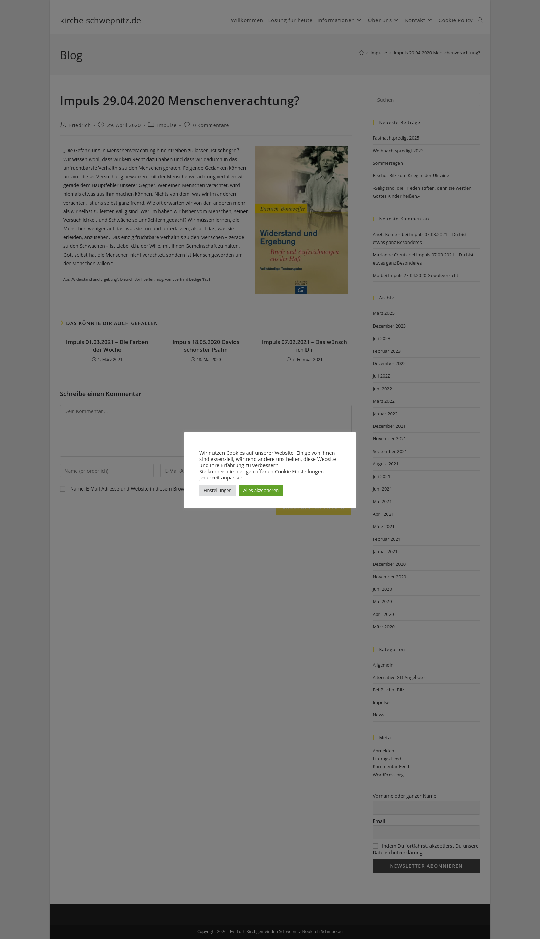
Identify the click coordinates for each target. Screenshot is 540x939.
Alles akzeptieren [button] (261, 490)
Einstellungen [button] (217, 490)
